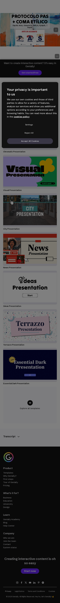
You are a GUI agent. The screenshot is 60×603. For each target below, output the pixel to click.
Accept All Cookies (30, 141)
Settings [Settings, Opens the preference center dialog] (29, 124)
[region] (30, 115)
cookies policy (22, 116)
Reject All (29, 133)
